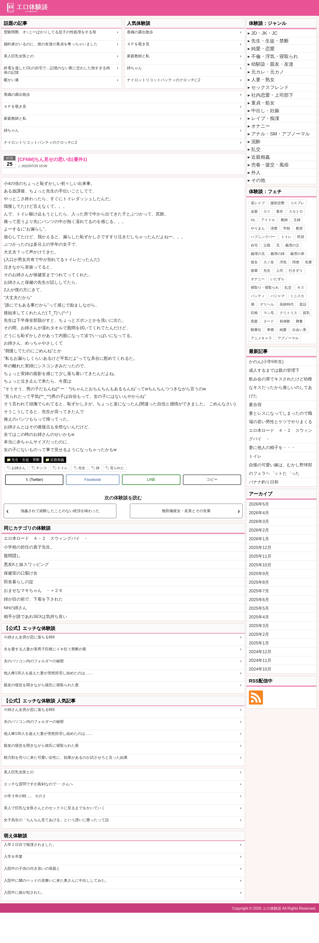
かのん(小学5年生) (266, 361)
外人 (256, 172)
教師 (284, 220)
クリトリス (288, 313)
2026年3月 (259, 521)
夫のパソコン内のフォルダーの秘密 (34, 661)
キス (300, 287)
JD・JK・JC (264, 33)
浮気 (283, 262)
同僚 (295, 262)
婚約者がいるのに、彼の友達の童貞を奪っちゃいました (51, 44)
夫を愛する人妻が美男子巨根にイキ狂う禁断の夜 (45, 649)
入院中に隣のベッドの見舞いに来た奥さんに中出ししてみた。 (56, 880)
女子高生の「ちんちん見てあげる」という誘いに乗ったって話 (56, 820)
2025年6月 (259, 599)
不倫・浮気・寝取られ (274, 56)
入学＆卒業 (13, 857)
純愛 (283, 330)
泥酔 (256, 141)
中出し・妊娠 (265, 110)
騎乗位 (256, 330)
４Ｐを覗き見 (138, 44)
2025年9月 (259, 573)
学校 (286, 228)
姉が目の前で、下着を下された (33, 599)
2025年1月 (259, 643)
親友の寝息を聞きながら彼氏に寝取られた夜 (41, 685)
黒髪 (254, 321)
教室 (299, 228)
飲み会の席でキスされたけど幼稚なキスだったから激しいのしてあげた (280, 387)
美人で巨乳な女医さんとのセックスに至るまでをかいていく (54, 808)
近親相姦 (57, 460)
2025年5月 (259, 608)
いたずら (277, 279)
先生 (81, 468)
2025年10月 (260, 565)
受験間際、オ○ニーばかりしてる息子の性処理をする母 (50, 32)
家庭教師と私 (138, 56)
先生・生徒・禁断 (25, 460)
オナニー (260, 126)
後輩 (254, 270)
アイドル (268, 220)
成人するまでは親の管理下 (274, 370)
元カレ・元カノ (267, 71)
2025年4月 (259, 617)
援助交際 (277, 203)
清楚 (273, 228)
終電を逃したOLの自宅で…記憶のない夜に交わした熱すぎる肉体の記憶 (57, 70)
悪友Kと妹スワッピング (26, 564)
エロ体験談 (271, 908)
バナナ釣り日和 (263, 482)
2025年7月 (259, 591)
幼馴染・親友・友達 (272, 64)
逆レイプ (258, 203)
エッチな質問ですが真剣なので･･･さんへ (38, 784)
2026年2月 (259, 530)
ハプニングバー (263, 237)
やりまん (258, 228)
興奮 (299, 321)
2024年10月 (260, 669)
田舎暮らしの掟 (18, 581)
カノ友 (268, 262)
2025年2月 (259, 634)
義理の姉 (277, 254)
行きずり (296, 270)
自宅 (254, 245)
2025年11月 (260, 556)
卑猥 (270, 330)
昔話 (302, 304)
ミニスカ (297, 296)
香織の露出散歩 (140, 32)
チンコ (41, 468)
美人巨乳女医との (19, 56)
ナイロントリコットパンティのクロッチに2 (163, 80)
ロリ (266, 211)
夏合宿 (255, 404)
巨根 (254, 313)
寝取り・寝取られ (265, 287)
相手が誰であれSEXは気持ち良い (35, 616)
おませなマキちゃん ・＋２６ (33, 590)
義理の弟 (297, 254)
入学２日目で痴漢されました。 (30, 845)
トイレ (62, 468)
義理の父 (292, 245)
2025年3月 (259, 625)
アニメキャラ (261, 338)
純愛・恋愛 (263, 48)
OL (253, 220)
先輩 (308, 262)
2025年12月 (260, 547)
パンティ (258, 296)
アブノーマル (288, 338)
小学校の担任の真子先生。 (29, 547)
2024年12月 (260, 651)
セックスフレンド (270, 87)
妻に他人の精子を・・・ (272, 447)
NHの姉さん (15, 608)
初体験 (285, 321)
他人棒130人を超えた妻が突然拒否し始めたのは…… (48, 673)
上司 (279, 270)
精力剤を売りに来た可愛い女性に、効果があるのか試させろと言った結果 (66, 757)
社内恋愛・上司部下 (272, 95)
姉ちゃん (134, 68)
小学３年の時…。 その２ (25, 796)
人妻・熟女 (263, 79)
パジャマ (277, 296)
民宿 (300, 237)
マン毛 (268, 313)
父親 (266, 245)
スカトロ (296, 211)
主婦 (296, 220)
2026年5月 (259, 504)
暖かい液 (11, 80)
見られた (117, 468)
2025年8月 (259, 582)
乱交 (256, 149)
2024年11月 (260, 660)
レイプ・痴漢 (265, 118)
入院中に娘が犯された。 (24, 892)
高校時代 (287, 304)
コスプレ (297, 203)
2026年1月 (259, 539)
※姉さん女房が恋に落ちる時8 (29, 637)
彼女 (254, 262)
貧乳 (306, 313)
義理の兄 (258, 254)
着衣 (279, 211)
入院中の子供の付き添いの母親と (32, 868)
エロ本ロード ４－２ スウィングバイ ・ (46, 538)
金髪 (254, 211)
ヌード (268, 321)
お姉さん (18, 468)
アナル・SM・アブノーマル (280, 133)
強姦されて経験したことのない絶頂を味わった (60, 511)
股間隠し (12, 555)
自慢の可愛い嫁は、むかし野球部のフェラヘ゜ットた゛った (280, 469)
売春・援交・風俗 (270, 164)
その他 (258, 180)
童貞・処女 (263, 102)
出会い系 (299, 330)
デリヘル (267, 304)
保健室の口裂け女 (21, 573)
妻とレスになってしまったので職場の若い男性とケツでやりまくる (280, 417)
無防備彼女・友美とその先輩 (186, 511)
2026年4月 (259, 512)
